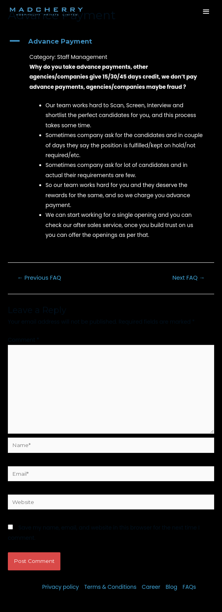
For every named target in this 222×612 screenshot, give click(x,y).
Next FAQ (189, 278)
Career (151, 587)
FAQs (189, 587)
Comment (23, 340)
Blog (171, 587)
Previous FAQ (39, 278)
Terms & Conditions (110, 587)
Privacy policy (60, 587)
